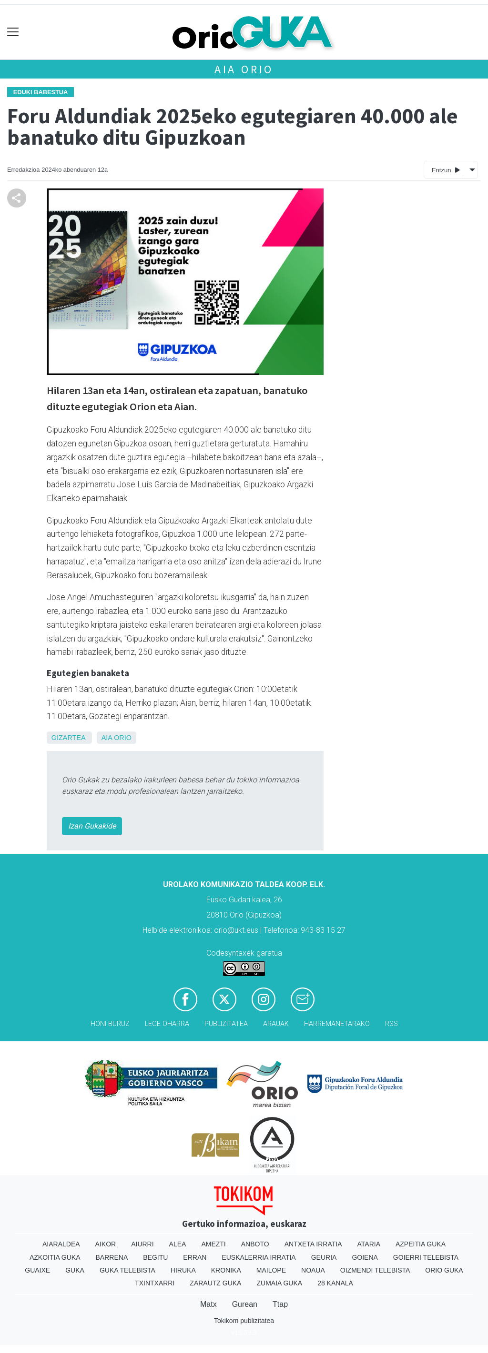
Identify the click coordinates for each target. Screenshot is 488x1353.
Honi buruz (110, 1024)
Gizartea (68, 737)
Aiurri (142, 1244)
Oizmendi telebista (375, 1270)
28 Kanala (335, 1283)
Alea (177, 1244)
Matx (208, 1304)
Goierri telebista (425, 1257)
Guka (74, 1270)
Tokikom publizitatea (244, 1320)
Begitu (155, 1257)
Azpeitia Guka (421, 1244)
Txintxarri (154, 1283)
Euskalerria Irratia (258, 1257)
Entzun (446, 170)
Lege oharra (167, 1024)
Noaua (313, 1270)
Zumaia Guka (279, 1283)
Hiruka (183, 1270)
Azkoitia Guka (55, 1257)
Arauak (276, 1024)
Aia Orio (244, 69)
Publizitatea (226, 1024)
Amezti (213, 1244)
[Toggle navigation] (13, 32)
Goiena (364, 1257)
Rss (391, 1024)
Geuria (324, 1257)
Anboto (255, 1244)
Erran (194, 1257)
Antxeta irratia (313, 1244)
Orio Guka (444, 1270)
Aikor (105, 1244)
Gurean (244, 1304)
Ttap (280, 1304)
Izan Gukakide (92, 825)
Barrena (112, 1257)
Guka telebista (127, 1270)
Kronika (226, 1270)
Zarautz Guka (215, 1283)
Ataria (368, 1244)
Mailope (271, 1270)
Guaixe (37, 1270)
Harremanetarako (337, 1024)
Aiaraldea (61, 1244)
